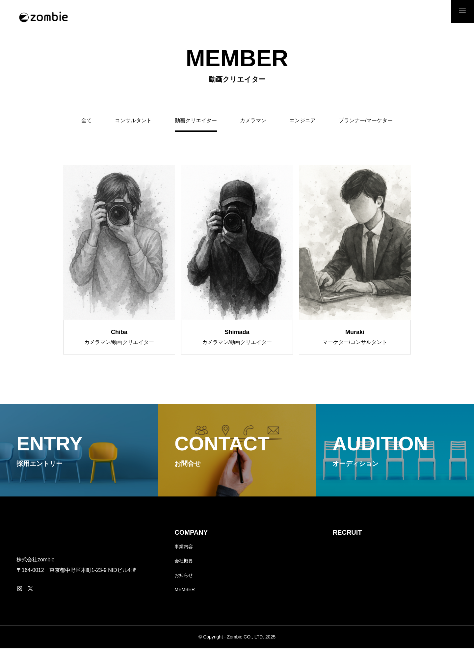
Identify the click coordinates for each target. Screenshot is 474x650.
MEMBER (184, 591)
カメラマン (253, 122)
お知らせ (183, 576)
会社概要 (183, 562)
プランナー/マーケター (366, 122)
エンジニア (302, 122)
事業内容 (183, 548)
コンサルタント (133, 122)
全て (86, 122)
